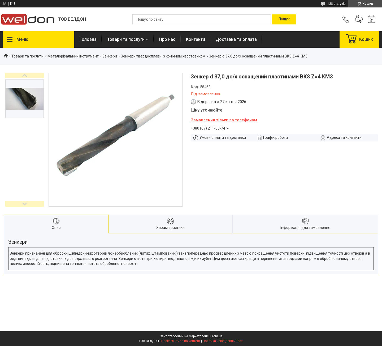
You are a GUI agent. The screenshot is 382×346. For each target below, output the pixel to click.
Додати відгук (359, 19)
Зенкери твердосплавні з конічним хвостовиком (163, 56)
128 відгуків (336, 4)
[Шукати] (284, 19)
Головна (88, 39)
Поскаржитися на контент (180, 341)
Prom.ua (216, 336)
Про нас (167, 39)
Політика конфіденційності (223, 341)
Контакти (195, 39)
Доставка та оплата (236, 39)
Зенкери (109, 56)
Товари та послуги (126, 39)
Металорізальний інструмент (73, 56)
